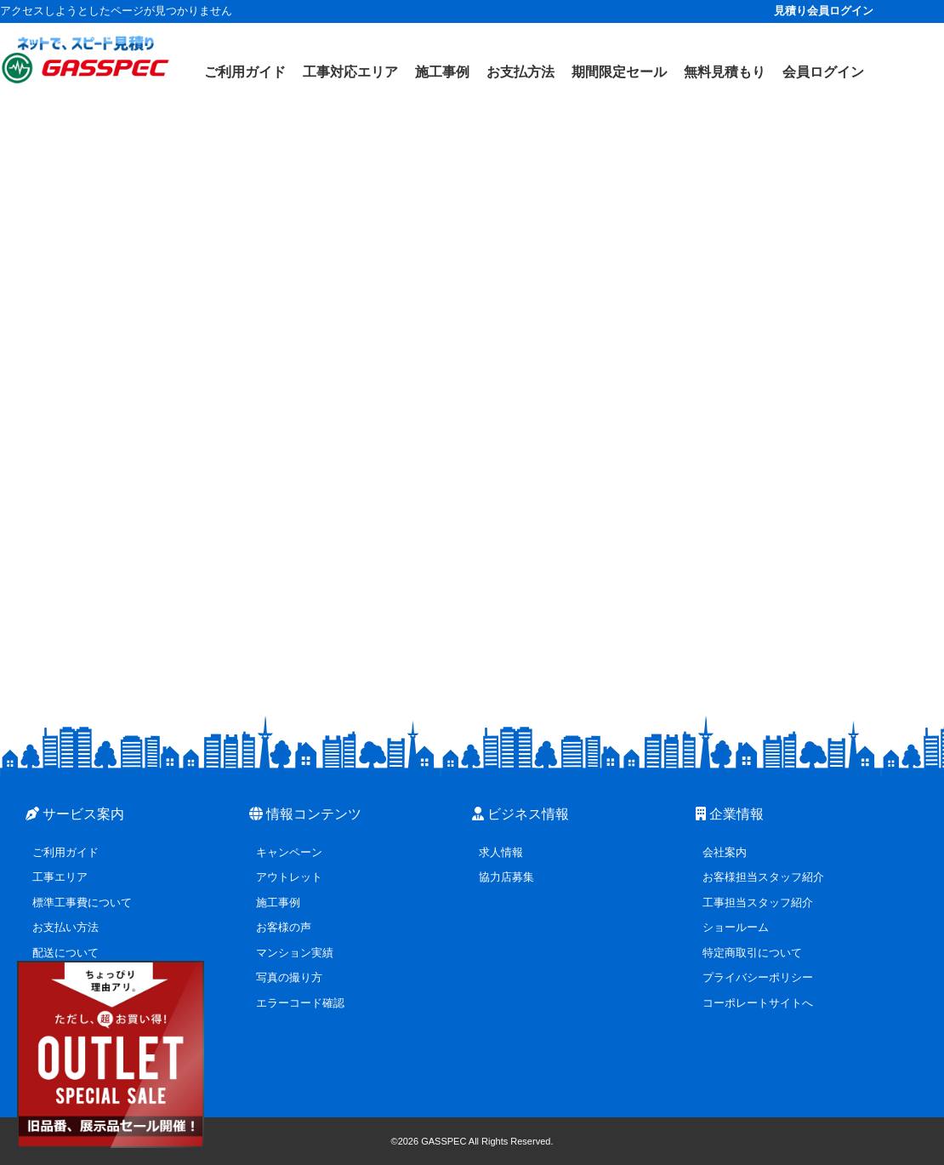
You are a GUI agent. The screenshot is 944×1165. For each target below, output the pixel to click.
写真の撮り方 (289, 977)
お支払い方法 (65, 927)
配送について (65, 952)
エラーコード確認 (300, 1003)
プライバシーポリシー (757, 977)
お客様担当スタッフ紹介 (763, 877)
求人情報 (501, 852)
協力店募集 (506, 877)
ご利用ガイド (65, 852)
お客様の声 (283, 927)
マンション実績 (294, 952)
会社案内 (724, 852)
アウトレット (289, 877)
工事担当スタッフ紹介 (757, 902)
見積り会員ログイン (823, 10)
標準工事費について (82, 902)
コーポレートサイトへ (757, 1003)
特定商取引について (752, 952)
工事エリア (60, 877)
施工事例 (278, 902)
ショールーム (735, 927)
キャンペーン (289, 852)
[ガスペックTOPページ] (85, 59)
